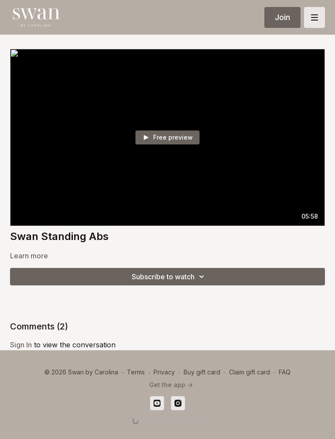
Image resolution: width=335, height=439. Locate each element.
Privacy (164, 372)
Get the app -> (171, 384)
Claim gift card (249, 372)
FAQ (285, 372)
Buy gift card (202, 372)
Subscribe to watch (169, 276)
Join (282, 17)
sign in (21, 344)
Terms (136, 372)
